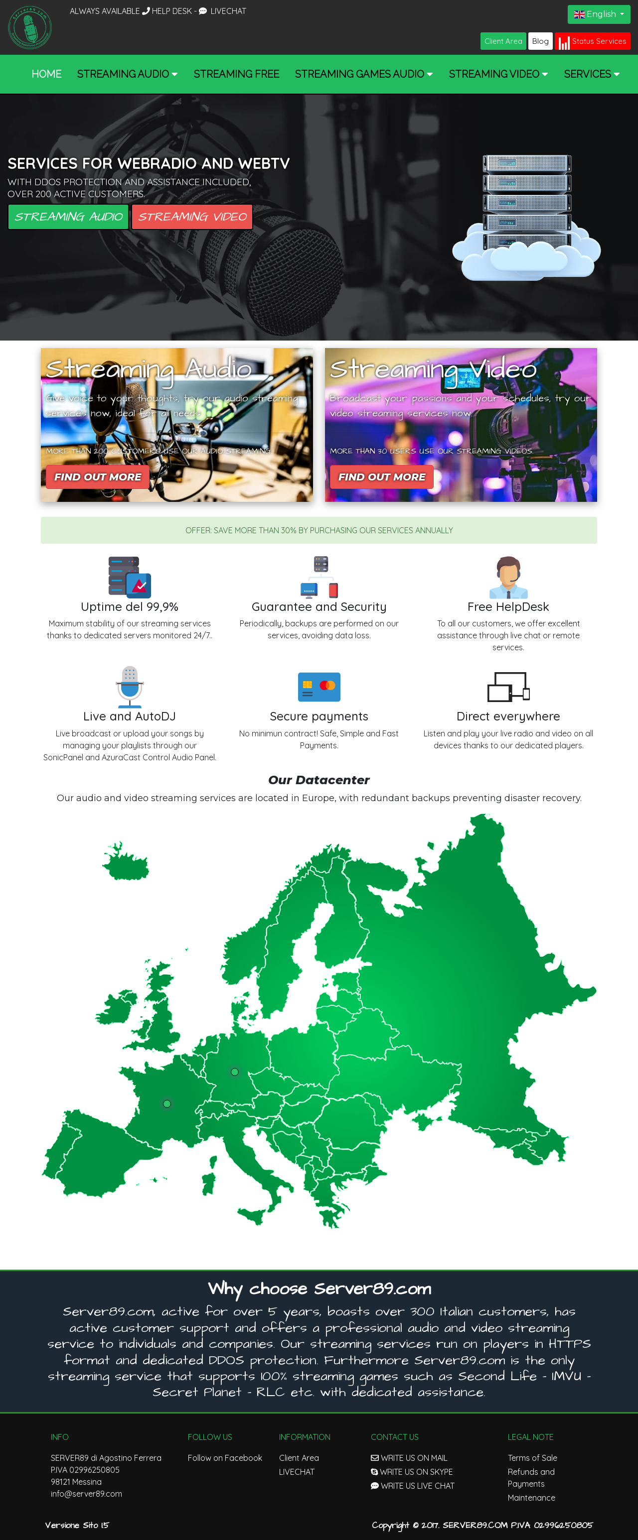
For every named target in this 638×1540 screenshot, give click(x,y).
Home (46, 74)
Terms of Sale (532, 1458)
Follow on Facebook (225, 1458)
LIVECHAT (222, 11)
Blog (540, 41)
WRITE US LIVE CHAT (413, 1486)
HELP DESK (168, 11)
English (596, 14)
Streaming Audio (68, 217)
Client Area (503, 41)
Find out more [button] (97, 477)
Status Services (593, 42)
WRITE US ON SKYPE (412, 1472)
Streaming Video (192, 217)
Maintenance (531, 1498)
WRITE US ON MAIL (409, 1458)
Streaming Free (236, 74)
